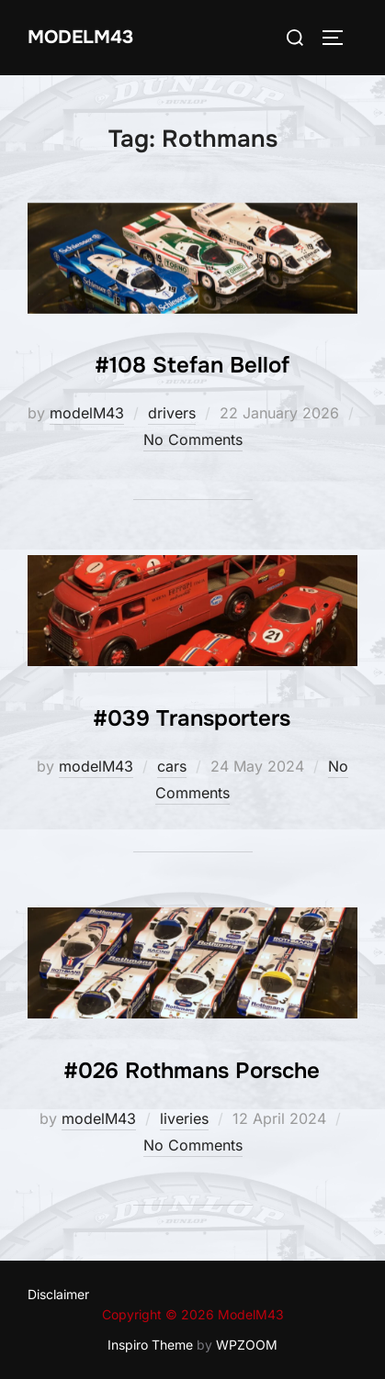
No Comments (193, 439)
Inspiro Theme (150, 1344)
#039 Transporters (191, 718)
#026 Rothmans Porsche (191, 1070)
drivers (172, 413)
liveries (184, 1118)
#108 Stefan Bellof (192, 365)
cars (172, 766)
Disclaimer (58, 1294)
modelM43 (87, 413)
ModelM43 (80, 37)
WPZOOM (246, 1344)
